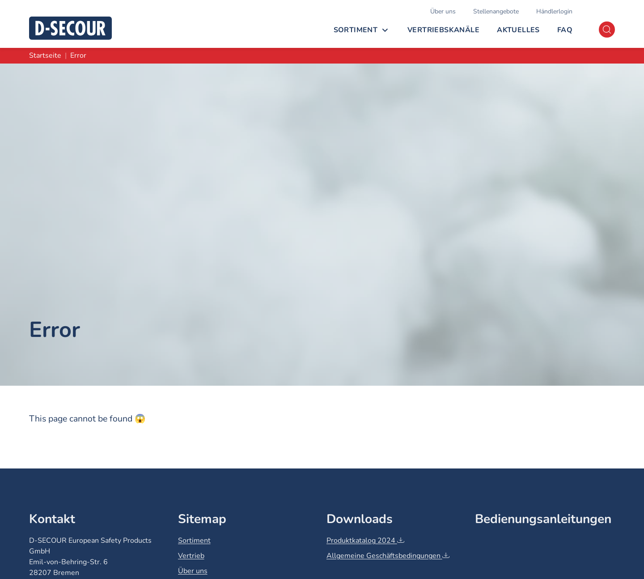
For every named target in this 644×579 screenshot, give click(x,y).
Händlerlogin (554, 11)
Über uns (443, 11)
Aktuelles (518, 30)
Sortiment (356, 30)
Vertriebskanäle (443, 30)
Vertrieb (191, 556)
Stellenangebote (496, 11)
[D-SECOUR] (70, 28)
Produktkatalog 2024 (365, 540)
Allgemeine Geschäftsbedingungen (387, 556)
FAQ (564, 30)
